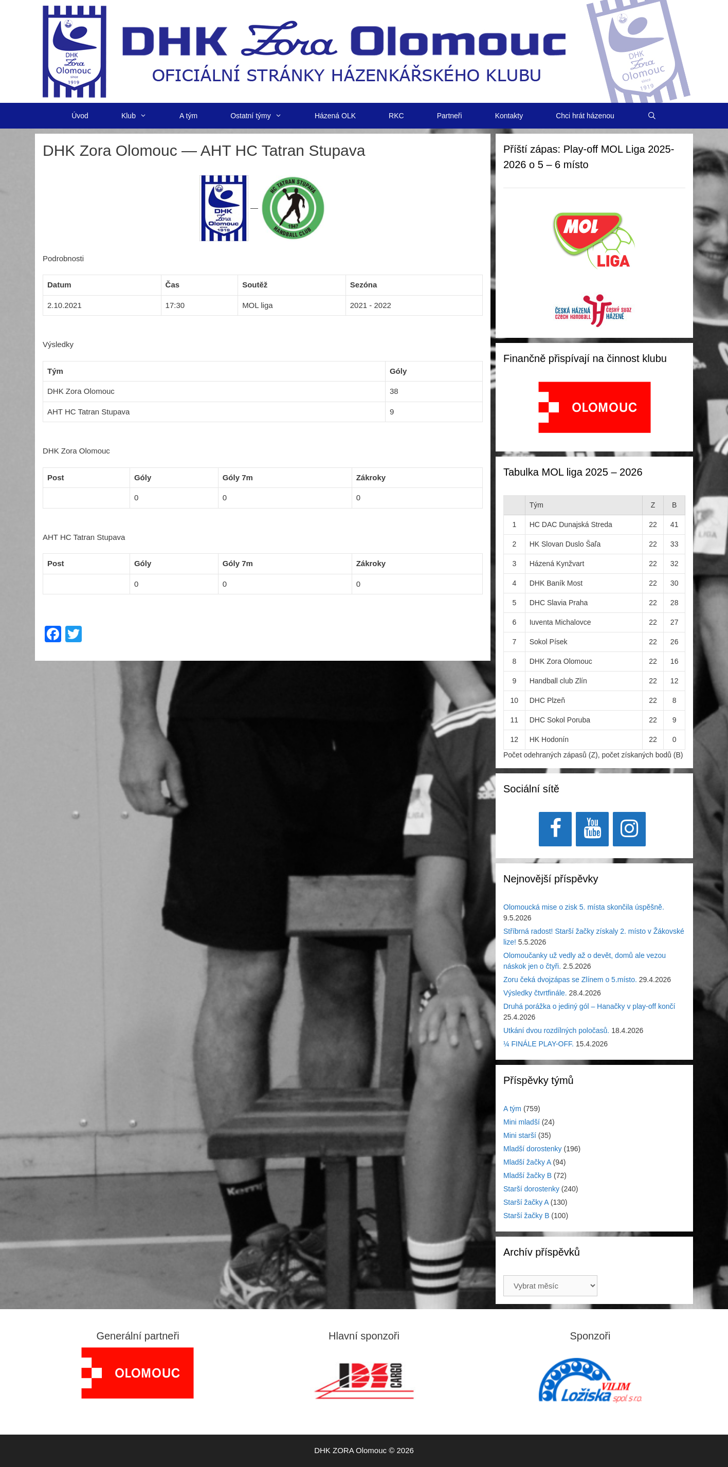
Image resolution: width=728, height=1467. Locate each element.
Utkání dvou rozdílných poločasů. (556, 1030)
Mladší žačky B (527, 1175)
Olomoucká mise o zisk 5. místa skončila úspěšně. (583, 907)
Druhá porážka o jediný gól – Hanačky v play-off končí (589, 1006)
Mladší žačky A (527, 1162)
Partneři (449, 116)
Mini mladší (521, 1122)
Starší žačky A (526, 1202)
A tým (188, 116)
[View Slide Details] (594, 407)
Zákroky (371, 477)
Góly (142, 477)
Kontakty (509, 116)
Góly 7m (238, 477)
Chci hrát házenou (585, 116)
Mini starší (519, 1135)
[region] (594, 413)
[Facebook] (555, 829)
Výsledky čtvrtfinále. (535, 993)
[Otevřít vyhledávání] (652, 116)
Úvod (79, 116)
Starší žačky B (526, 1215)
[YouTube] (592, 829)
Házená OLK (335, 116)
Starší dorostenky (531, 1189)
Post (55, 477)
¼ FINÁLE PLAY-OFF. (538, 1044)
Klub (142, 116)
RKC (396, 116)
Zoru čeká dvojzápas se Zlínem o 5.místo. (570, 979)
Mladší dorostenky (532, 1149)
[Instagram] (629, 829)
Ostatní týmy (264, 116)
